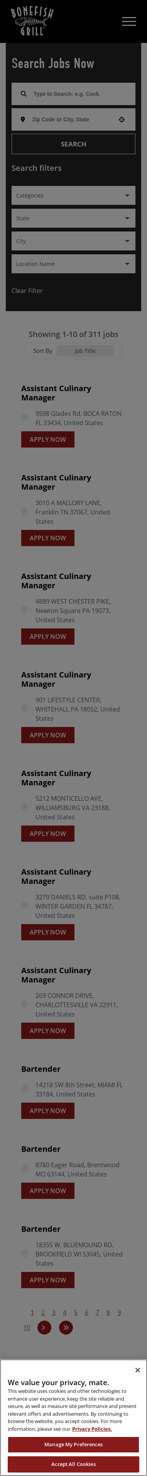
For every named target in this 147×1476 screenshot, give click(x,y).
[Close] (137, 1370)
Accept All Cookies (73, 1464)
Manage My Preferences (73, 1444)
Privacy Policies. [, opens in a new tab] (92, 1428)
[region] (73, 1417)
